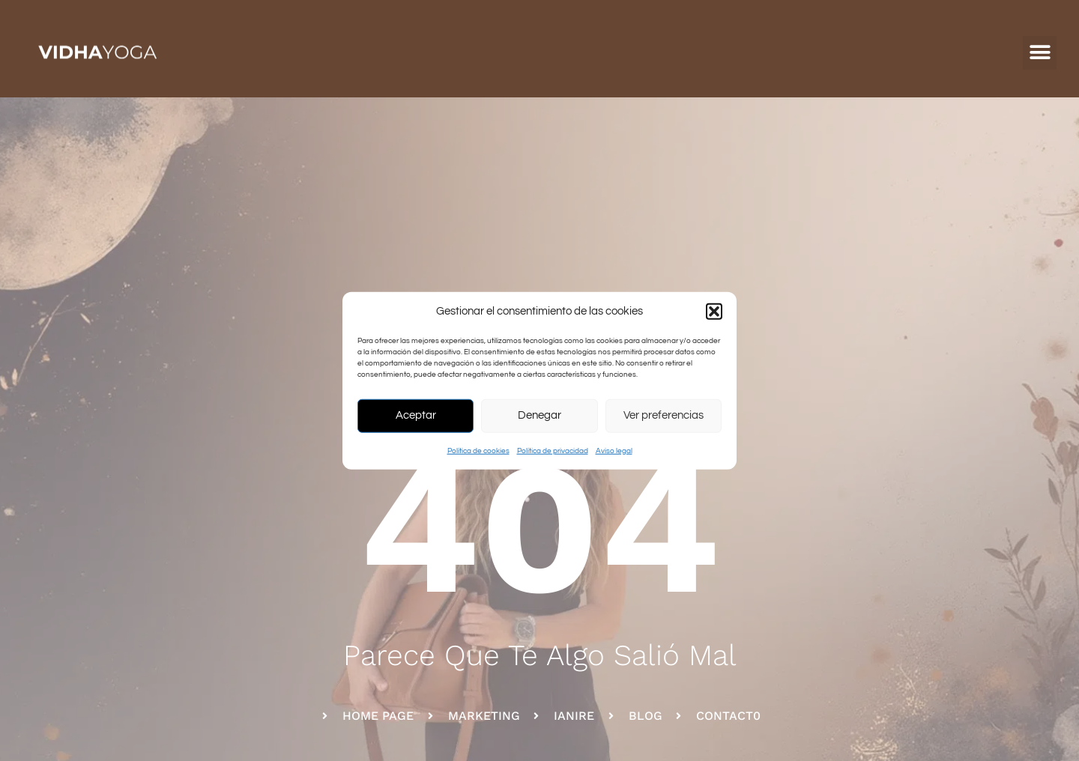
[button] (714, 311)
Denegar (539, 415)
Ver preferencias (663, 415)
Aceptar (416, 415)
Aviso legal (614, 450)
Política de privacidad (552, 450)
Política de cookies (478, 450)
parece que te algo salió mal (540, 655)
